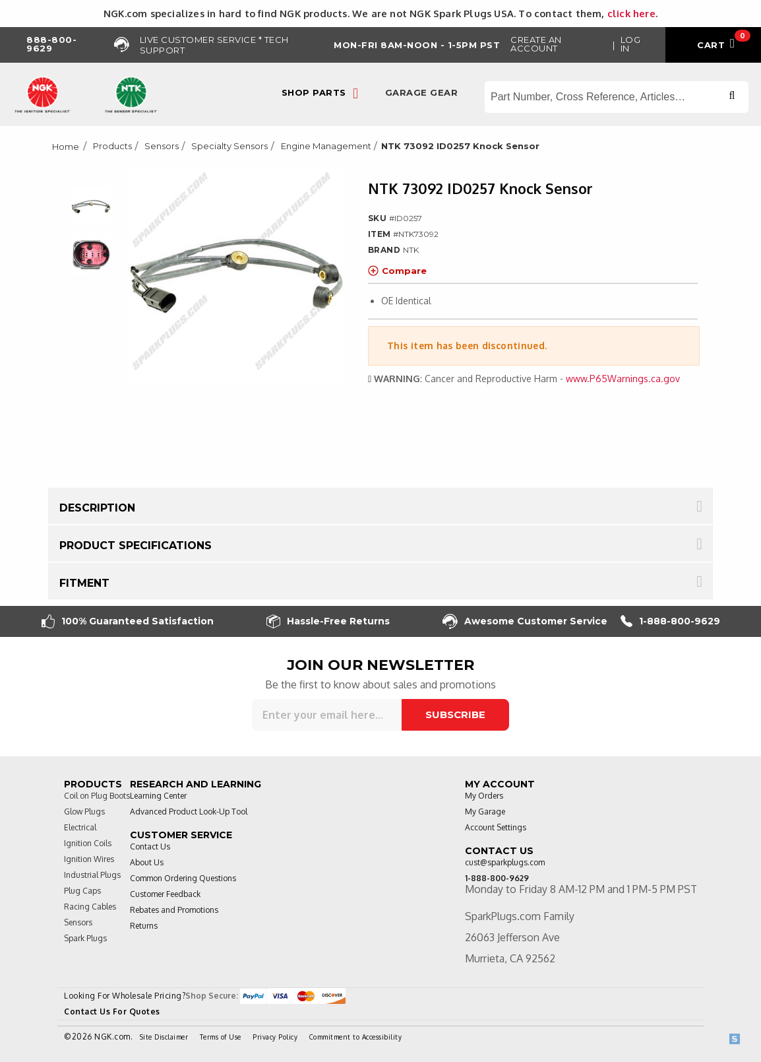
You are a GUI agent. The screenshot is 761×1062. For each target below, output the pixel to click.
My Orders (484, 796)
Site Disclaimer (164, 1037)
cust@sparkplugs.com (505, 862)
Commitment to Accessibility (355, 1037)
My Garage (485, 811)
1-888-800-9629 (670, 621)
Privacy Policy (275, 1037)
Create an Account (536, 43)
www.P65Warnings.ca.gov (623, 378)
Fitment (84, 583)
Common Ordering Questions (183, 878)
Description (97, 508)
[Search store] (616, 97)
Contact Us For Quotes (112, 1011)
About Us (147, 862)
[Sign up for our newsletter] (327, 715)
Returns (144, 926)
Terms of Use (220, 1037)
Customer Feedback (165, 894)
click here (631, 13)
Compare (397, 270)
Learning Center (158, 796)
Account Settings (495, 827)
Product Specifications (135, 545)
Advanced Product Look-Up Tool (188, 811)
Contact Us (150, 846)
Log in (631, 43)
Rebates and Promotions (174, 910)
